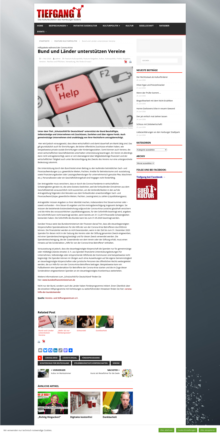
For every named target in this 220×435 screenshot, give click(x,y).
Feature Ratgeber (90, 58)
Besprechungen (57, 25)
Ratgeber (164, 25)
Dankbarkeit (110, 417)
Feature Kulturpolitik (73, 58)
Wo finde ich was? (83, 61)
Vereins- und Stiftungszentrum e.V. (61, 298)
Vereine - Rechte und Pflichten (52, 61)
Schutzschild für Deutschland (54, 363)
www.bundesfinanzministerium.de (58, 280)
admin (57, 58)
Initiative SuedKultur (85, 25)
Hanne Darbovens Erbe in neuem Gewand (156, 108)
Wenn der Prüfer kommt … (149, 92)
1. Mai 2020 (46, 58)
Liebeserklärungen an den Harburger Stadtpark (158, 132)
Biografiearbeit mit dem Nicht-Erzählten (155, 100)
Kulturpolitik (110, 25)
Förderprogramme (91, 358)
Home (40, 25)
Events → (42, 31)
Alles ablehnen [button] (166, 430)
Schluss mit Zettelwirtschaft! (149, 124)
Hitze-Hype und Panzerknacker (151, 85)
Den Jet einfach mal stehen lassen (152, 116)
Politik (119, 58)
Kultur (130, 25)
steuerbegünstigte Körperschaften (91, 363)
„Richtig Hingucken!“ (49, 417)
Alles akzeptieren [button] (207, 430)
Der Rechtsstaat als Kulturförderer (152, 77)
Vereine (116, 363)
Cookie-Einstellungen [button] (187, 430)
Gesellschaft (146, 25)
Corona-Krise (51, 358)
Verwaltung (70, 61)
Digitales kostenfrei (81, 417)
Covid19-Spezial (70, 358)
